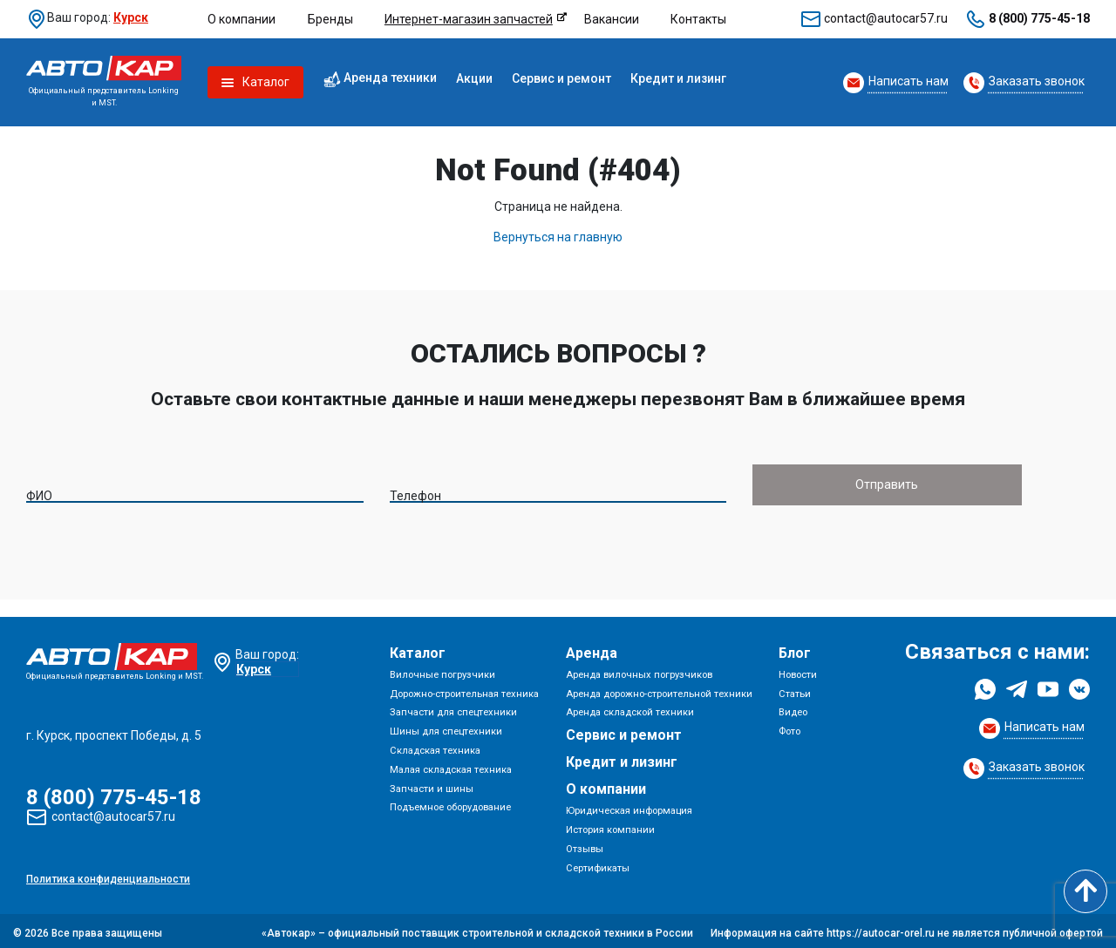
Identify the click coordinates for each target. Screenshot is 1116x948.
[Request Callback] (896, 82)
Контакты (698, 19)
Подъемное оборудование (450, 803)
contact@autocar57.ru (886, 18)
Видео (793, 708)
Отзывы (584, 844)
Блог (795, 648)
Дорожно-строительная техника (464, 688)
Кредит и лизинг (678, 78)
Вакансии (611, 19)
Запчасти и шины (431, 783)
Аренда (591, 648)
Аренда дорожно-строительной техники (659, 688)
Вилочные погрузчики (442, 670)
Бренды (330, 19)
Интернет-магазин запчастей (468, 19)
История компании (610, 825)
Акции (474, 78)
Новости (798, 670)
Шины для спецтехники (446, 727)
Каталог (418, 648)
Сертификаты (597, 863)
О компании (242, 19)
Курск (130, 17)
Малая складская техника (451, 765)
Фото (789, 727)
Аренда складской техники (630, 708)
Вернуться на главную (558, 237)
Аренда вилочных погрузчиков (639, 670)
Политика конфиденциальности (108, 875)
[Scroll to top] (1085, 891)
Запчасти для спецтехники (453, 708)
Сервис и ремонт (561, 78)
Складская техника (435, 746)
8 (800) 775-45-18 (1039, 18)
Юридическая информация (629, 806)
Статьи (795, 688)
